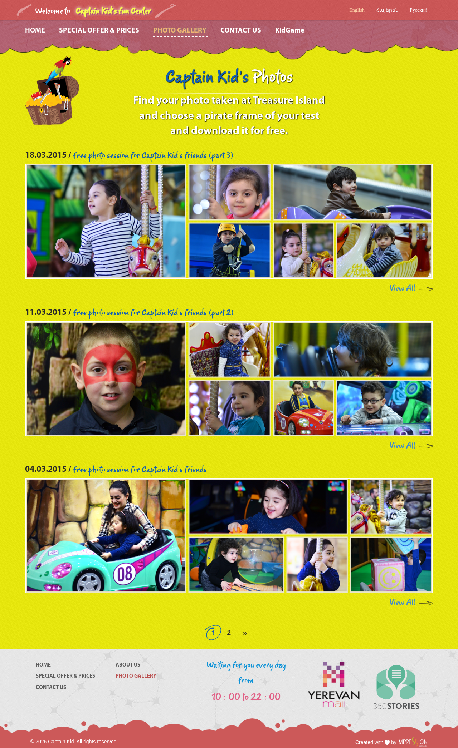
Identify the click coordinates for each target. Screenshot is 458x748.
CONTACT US (241, 30)
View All (402, 288)
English (357, 10)
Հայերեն (387, 10)
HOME (36, 30)
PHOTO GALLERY (180, 30)
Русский (418, 10)
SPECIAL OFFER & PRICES (100, 30)
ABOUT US (128, 665)
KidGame (289, 30)
